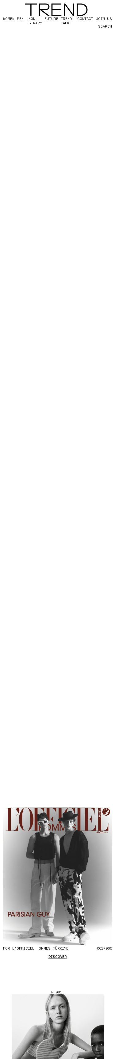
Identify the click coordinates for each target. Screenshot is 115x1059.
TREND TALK (66, 20)
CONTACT (85, 18)
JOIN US (104, 18)
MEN (20, 18)
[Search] (99, 26)
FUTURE (51, 18)
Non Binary (35, 20)
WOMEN (8, 18)
